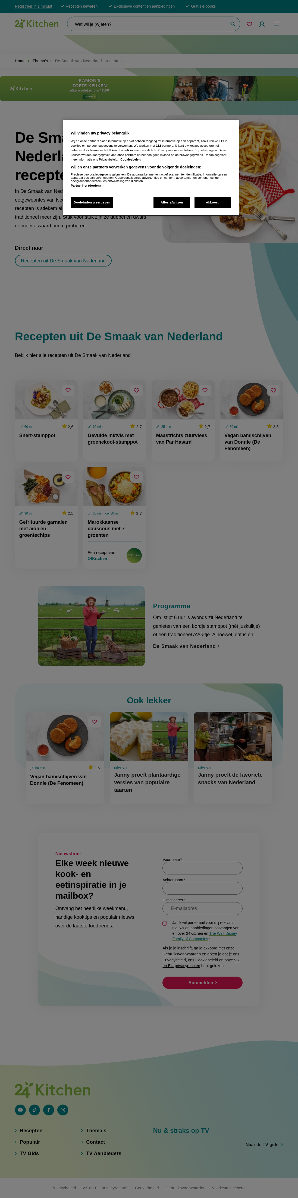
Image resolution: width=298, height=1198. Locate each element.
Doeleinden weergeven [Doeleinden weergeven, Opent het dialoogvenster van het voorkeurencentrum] (92, 202)
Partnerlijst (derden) (86, 185)
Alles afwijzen (172, 202)
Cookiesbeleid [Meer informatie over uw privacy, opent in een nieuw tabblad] (130, 159)
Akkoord (212, 202)
